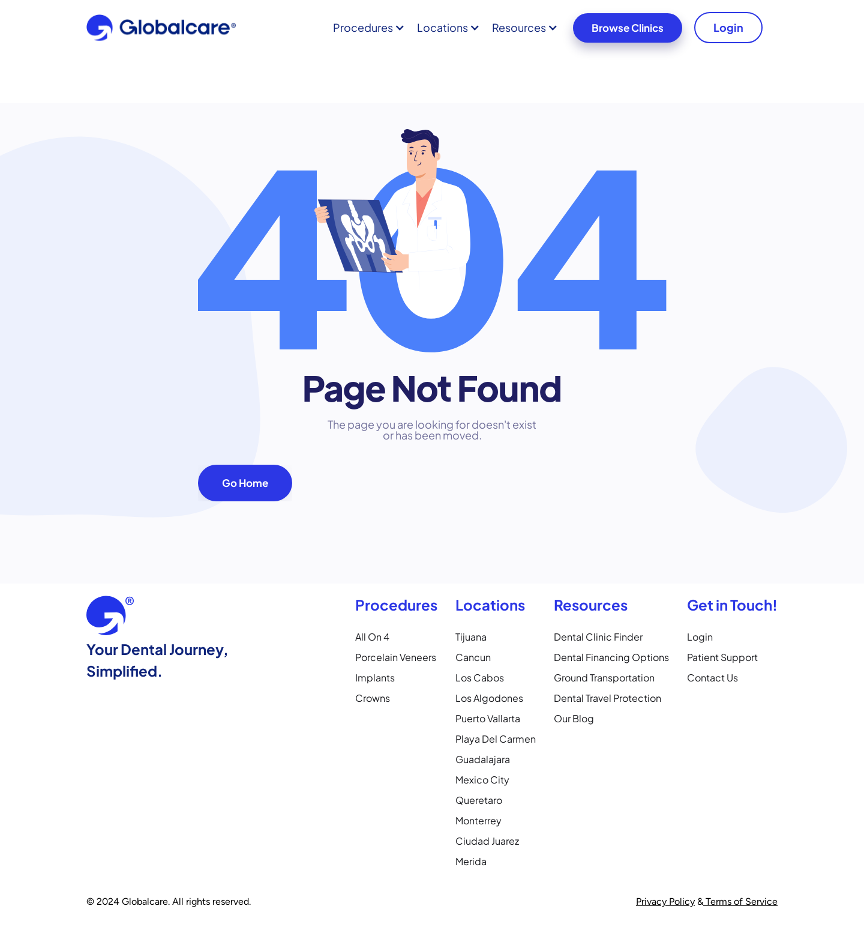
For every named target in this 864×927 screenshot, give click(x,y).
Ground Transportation (604, 677)
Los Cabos (479, 677)
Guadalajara (482, 759)
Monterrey (478, 820)
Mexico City (482, 779)
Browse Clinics (628, 27)
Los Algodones (489, 698)
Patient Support (722, 657)
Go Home (245, 482)
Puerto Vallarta (487, 718)
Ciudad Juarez (487, 841)
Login (728, 27)
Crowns (372, 698)
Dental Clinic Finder (598, 636)
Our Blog (574, 718)
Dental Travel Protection (607, 698)
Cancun (473, 657)
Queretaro (478, 800)
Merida (471, 861)
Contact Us (712, 677)
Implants (375, 677)
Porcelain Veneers (395, 657)
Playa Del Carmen (495, 738)
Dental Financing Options (611, 657)
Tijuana (471, 636)
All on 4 (372, 636)
